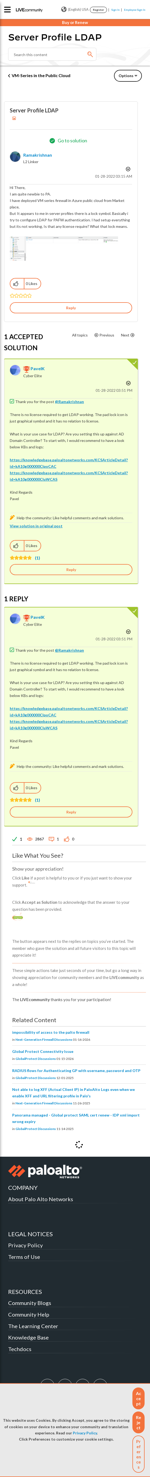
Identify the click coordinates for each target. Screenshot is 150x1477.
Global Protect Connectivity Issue (42, 1051)
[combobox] (52, 54)
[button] (138, 1398)
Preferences (138, 1454)
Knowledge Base (28, 1337)
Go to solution (72, 140)
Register (98, 9)
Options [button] (126, 75)
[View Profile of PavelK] (38, 368)
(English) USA (75, 9)
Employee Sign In (134, 9)
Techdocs (19, 1349)
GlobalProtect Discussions (35, 1059)
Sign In (115, 9)
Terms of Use (24, 1256)
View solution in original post (36, 526)
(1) (37, 557)
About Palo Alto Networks (40, 1199)
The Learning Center (33, 1326)
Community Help (28, 1314)
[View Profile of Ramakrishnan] (37, 155)
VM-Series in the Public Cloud (41, 75)
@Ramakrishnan (69, 401)
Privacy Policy (85, 1433)
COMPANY (23, 1187)
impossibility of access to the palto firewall (50, 1032)
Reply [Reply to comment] (71, 569)
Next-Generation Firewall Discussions (43, 1040)
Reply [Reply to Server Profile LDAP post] (71, 307)
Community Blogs (29, 1303)
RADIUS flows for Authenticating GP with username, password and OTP (76, 1070)
